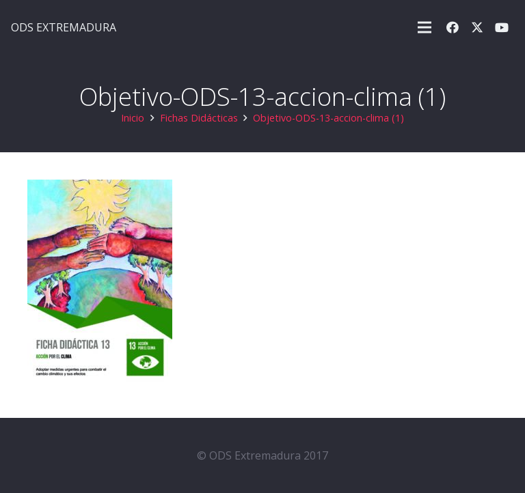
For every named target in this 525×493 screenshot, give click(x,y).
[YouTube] (501, 27)
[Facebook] (452, 27)
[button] (424, 27)
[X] (477, 27)
